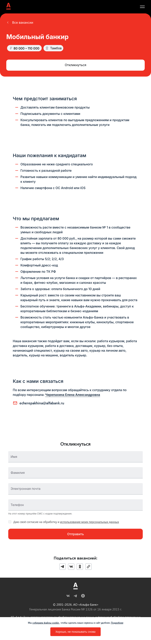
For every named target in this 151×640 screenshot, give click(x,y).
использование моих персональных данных (89, 522)
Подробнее (117, 622)
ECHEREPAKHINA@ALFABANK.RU (41, 403)
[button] (19, 22)
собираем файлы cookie (45, 622)
